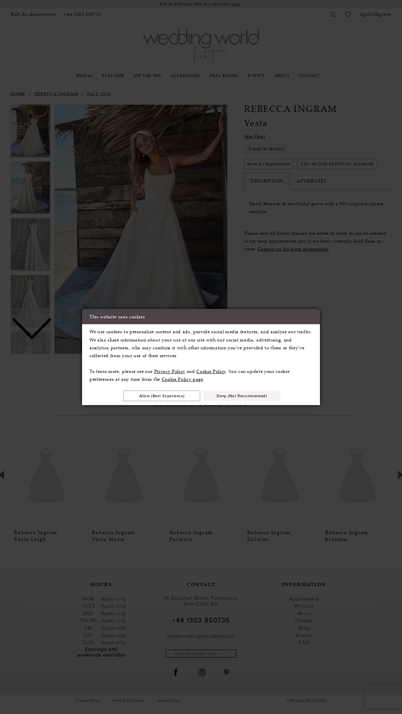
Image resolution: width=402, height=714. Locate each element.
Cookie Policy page (182, 378)
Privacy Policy (169, 370)
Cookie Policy (211, 370)
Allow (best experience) (157, 396)
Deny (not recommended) (246, 396)
